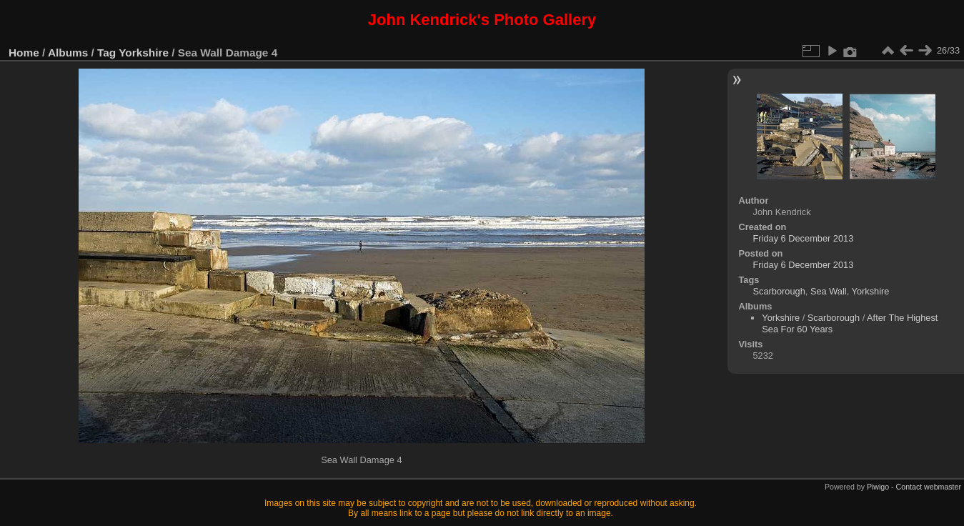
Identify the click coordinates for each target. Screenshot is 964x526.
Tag (106, 52)
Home (24, 52)
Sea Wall (828, 291)
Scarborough (778, 291)
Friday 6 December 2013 (802, 238)
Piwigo (878, 486)
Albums (68, 52)
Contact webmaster (928, 486)
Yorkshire (144, 52)
